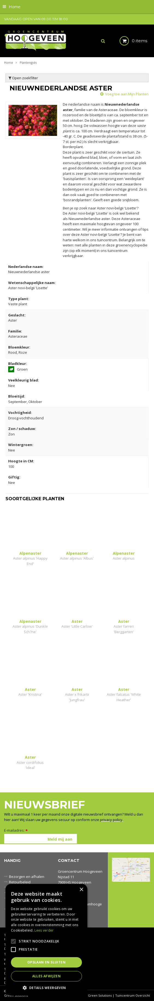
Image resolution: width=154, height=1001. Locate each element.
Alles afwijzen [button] (46, 976)
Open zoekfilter (23, 77)
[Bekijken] (128, 41)
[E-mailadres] (40, 839)
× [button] (81, 890)
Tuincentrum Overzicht (132, 995)
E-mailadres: (16, 830)
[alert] (46, 940)
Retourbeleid (20, 882)
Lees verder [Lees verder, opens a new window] (44, 930)
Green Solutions (100, 995)
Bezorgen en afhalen (26, 876)
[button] (46, 987)
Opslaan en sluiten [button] (46, 962)
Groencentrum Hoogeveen (80, 871)
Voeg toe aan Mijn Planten (127, 93)
